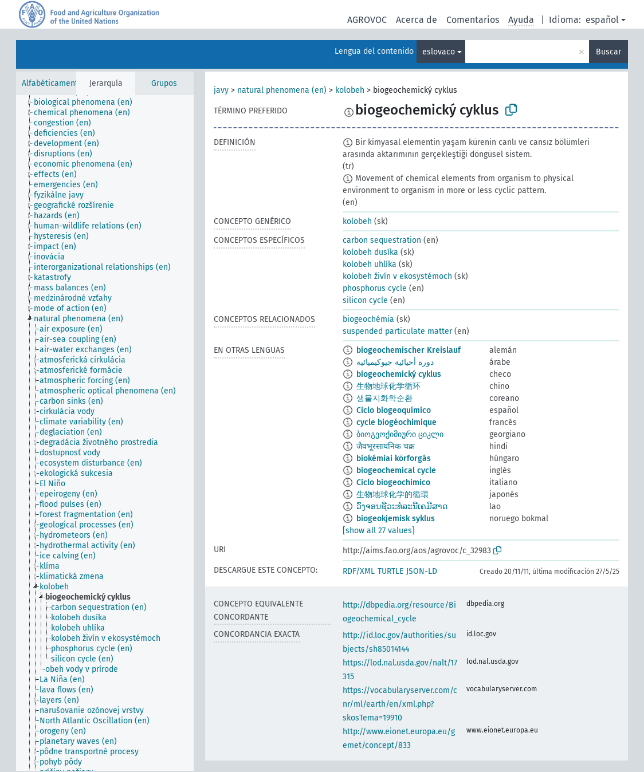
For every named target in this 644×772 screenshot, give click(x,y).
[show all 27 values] (379, 530)
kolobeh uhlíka (369, 264)
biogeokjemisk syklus (395, 518)
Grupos (164, 83)
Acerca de (416, 19)
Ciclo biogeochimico (393, 482)
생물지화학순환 (384, 398)
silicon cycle (365, 300)
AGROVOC (367, 19)
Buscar (608, 52)
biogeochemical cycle (396, 470)
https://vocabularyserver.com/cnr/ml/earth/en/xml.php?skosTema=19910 (400, 704)
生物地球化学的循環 (392, 494)
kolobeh (349, 90)
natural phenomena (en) (282, 90)
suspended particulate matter (397, 331)
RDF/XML (359, 571)
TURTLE (390, 571)
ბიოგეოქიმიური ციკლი (399, 434)
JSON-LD (421, 571)
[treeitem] (88, 102)
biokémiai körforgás (393, 458)
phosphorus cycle (375, 288)
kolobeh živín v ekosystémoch (397, 276)
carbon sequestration (382, 240)
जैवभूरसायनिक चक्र (385, 446)
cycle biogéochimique (396, 422)
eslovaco (438, 52)
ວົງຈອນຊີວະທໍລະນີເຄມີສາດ (401, 506)
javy (221, 90)
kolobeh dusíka (370, 252)
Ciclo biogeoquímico (393, 410)
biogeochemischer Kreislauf (408, 350)
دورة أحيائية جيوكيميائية (395, 362)
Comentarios (472, 19)
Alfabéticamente (52, 83)
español (602, 19)
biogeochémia (368, 319)
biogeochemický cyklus (398, 374)
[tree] (105, 433)
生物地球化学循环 (388, 386)
